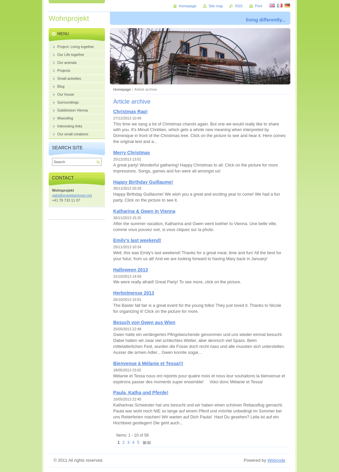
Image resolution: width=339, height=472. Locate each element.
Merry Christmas (131, 152)
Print (258, 6)
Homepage (122, 89)
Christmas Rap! (130, 111)
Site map (216, 6)
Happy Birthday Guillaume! (143, 182)
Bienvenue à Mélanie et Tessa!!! (148, 363)
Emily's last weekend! (137, 240)
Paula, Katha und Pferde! (141, 392)
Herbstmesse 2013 (133, 293)
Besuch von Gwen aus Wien (144, 322)
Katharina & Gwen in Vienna (144, 211)
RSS (238, 6)
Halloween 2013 (130, 269)
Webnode (276, 460)
